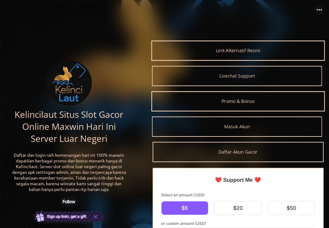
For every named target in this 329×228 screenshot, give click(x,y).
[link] (238, 50)
